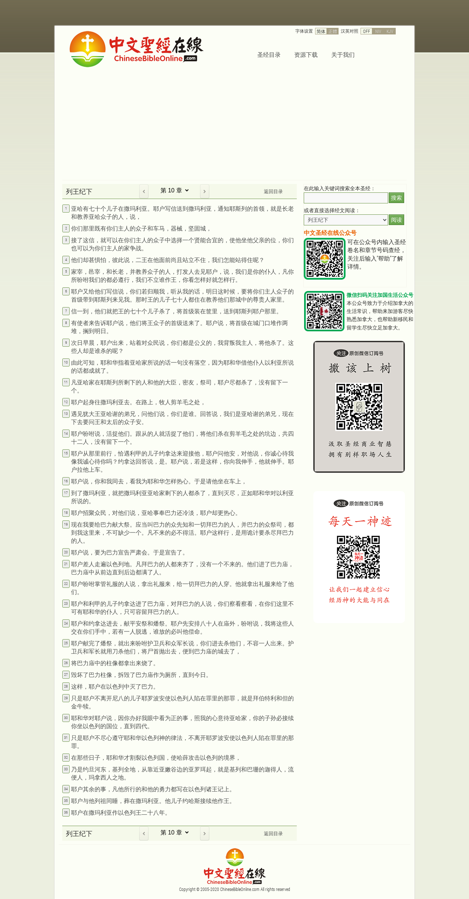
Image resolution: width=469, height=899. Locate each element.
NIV (378, 31)
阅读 (396, 220)
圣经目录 (269, 54)
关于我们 (343, 54)
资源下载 (306, 54)
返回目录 (273, 191)
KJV (390, 31)
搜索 (396, 198)
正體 (332, 31)
